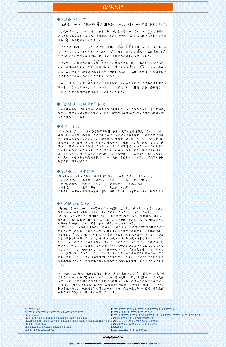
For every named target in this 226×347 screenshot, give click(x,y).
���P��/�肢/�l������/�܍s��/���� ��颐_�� (115, 343)
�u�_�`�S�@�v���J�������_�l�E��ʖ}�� (56, 318)
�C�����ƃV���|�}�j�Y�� (134, 317)
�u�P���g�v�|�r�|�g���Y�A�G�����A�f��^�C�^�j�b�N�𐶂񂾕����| (158, 314)
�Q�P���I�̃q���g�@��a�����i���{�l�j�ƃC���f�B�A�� (67, 321)
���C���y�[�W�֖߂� (39, 330)
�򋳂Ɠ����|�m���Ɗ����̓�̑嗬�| (136, 324)
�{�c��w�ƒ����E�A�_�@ (133, 311)
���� (119, 327)
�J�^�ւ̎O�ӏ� (33, 315)
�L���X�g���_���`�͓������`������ (144, 308)
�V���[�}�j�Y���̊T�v (131, 330)
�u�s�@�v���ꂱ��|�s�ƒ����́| (136, 321)
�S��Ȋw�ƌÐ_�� (35, 324)
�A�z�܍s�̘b (32, 308)
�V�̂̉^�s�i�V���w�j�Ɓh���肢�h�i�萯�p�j (54, 311)
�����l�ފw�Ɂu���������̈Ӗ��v (49, 327)
